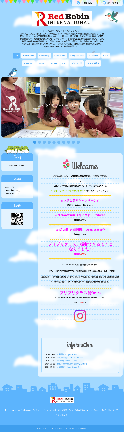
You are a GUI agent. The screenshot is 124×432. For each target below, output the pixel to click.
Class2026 (93, 56)
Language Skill (77, 56)
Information (28, 56)
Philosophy (44, 56)
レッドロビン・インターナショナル (57, 428)
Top (16, 56)
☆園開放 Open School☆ (68, 367)
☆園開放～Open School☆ (68, 354)
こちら (76, 205)
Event (105, 56)
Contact (53, 63)
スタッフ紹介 (93, 63)
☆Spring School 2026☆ (67, 361)
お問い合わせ (110, 2)
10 (77, 142)
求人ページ (77, 63)
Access (42, 63)
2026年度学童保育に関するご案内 (72, 364)
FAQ (64, 63)
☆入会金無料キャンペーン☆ (70, 358)
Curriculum (59, 56)
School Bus (28, 63)
